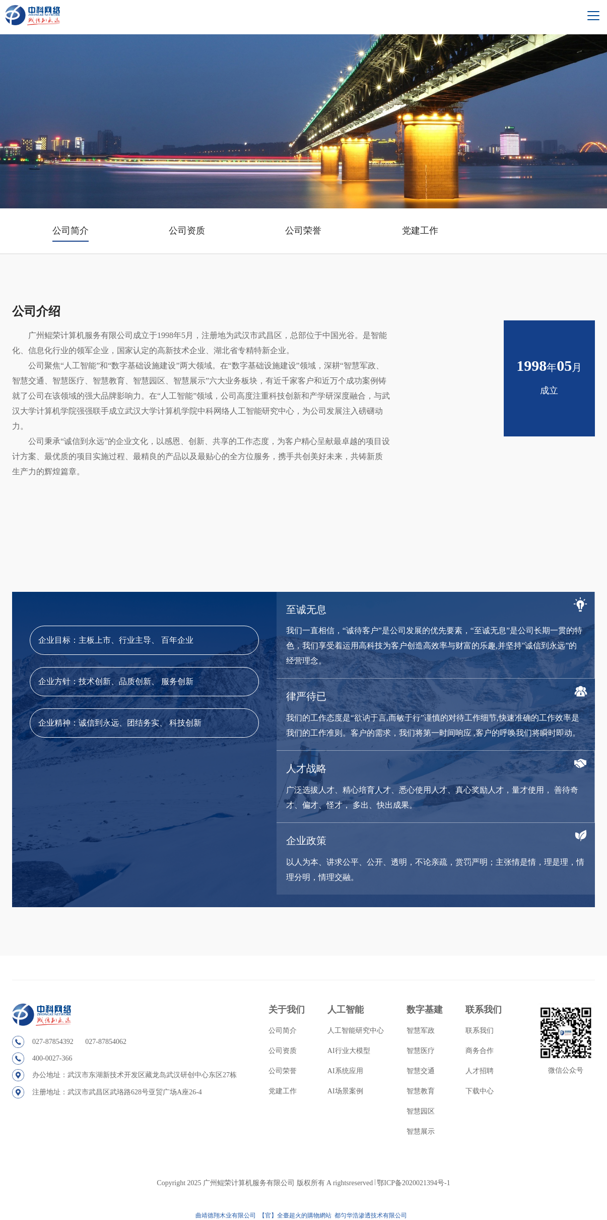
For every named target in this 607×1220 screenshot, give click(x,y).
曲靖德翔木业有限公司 (225, 1215)
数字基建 (425, 1010)
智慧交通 (421, 1071)
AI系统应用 (345, 1071)
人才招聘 (479, 1071)
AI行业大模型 (348, 1051)
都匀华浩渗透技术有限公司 (371, 1215)
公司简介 (70, 231)
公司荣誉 (303, 231)
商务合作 (479, 1051)
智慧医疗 (421, 1051)
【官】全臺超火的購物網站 (295, 1215)
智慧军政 (421, 1030)
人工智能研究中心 (355, 1030)
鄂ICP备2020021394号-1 (413, 1183)
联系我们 (483, 1010)
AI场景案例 (345, 1091)
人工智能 (345, 1010)
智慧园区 (421, 1111)
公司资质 (187, 231)
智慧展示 (421, 1131)
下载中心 (479, 1091)
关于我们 (286, 1010)
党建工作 (420, 231)
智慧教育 (421, 1091)
